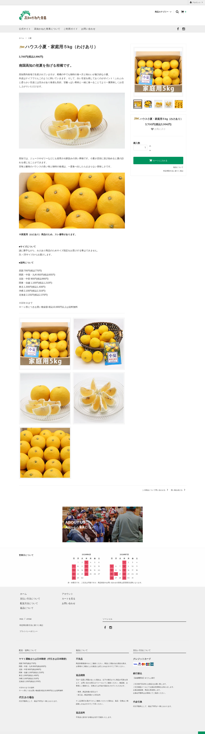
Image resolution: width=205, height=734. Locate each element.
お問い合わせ (88, 29)
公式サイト (25, 29)
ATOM (28, 618)
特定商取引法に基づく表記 (173, 171)
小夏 (29, 38)
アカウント (196, 2)
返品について (178, 167)
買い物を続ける (178, 490)
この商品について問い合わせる (155, 490)
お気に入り (158, 129)
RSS (21, 618)
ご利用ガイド (71, 29)
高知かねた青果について (47, 29)
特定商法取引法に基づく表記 (33, 623)
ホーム (21, 38)
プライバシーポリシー (30, 628)
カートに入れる (158, 160)
